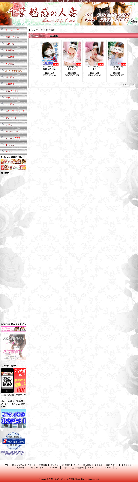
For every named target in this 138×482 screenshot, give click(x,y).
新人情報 (13, 77)
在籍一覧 (13, 43)
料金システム (13, 37)
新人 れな (72, 69)
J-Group (13, 145)
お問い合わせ (13, 131)
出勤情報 (13, 50)
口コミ (13, 70)
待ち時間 (13, 57)
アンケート (13, 118)
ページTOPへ (130, 85)
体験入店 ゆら (49, 69)
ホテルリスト (13, 97)
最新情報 (13, 84)
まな (94, 69)
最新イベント (13, 91)
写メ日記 (13, 64)
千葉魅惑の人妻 (69, 13)
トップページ (35, 29)
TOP (13, 30)
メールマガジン (13, 138)
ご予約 (13, 124)
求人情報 (13, 104)
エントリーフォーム (13, 111)
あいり (117, 69)
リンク (13, 151)
